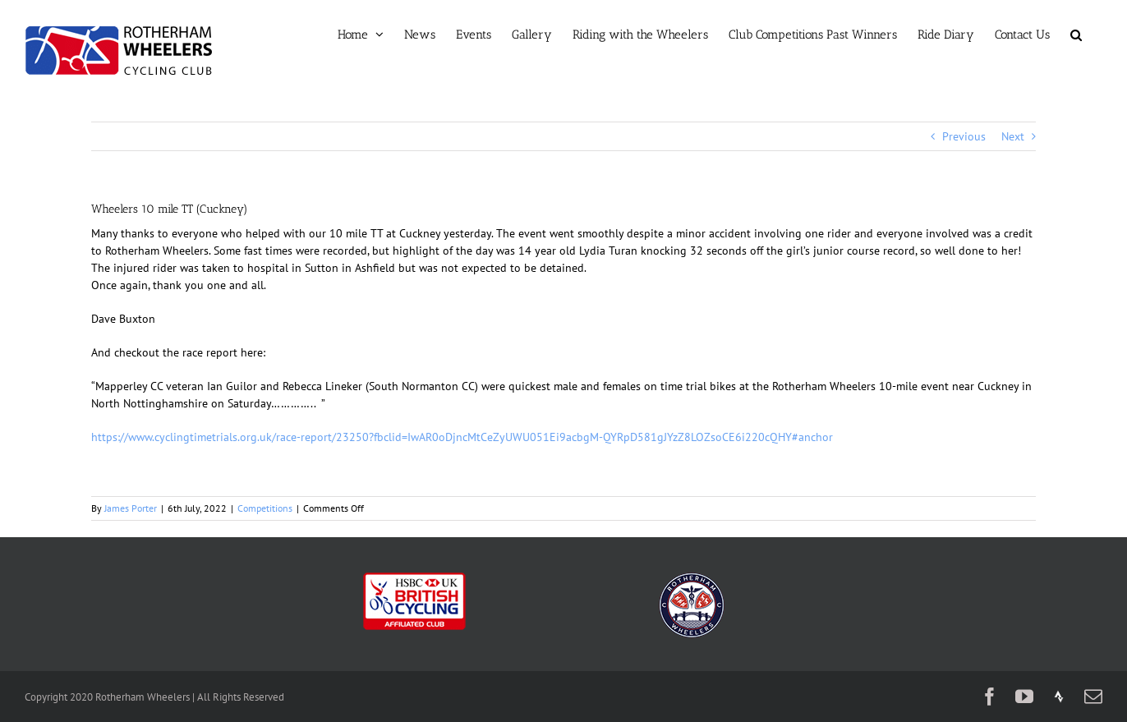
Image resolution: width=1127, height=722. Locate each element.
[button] (1076, 34)
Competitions (264, 508)
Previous (964, 136)
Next (1012, 136)
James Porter (130, 508)
